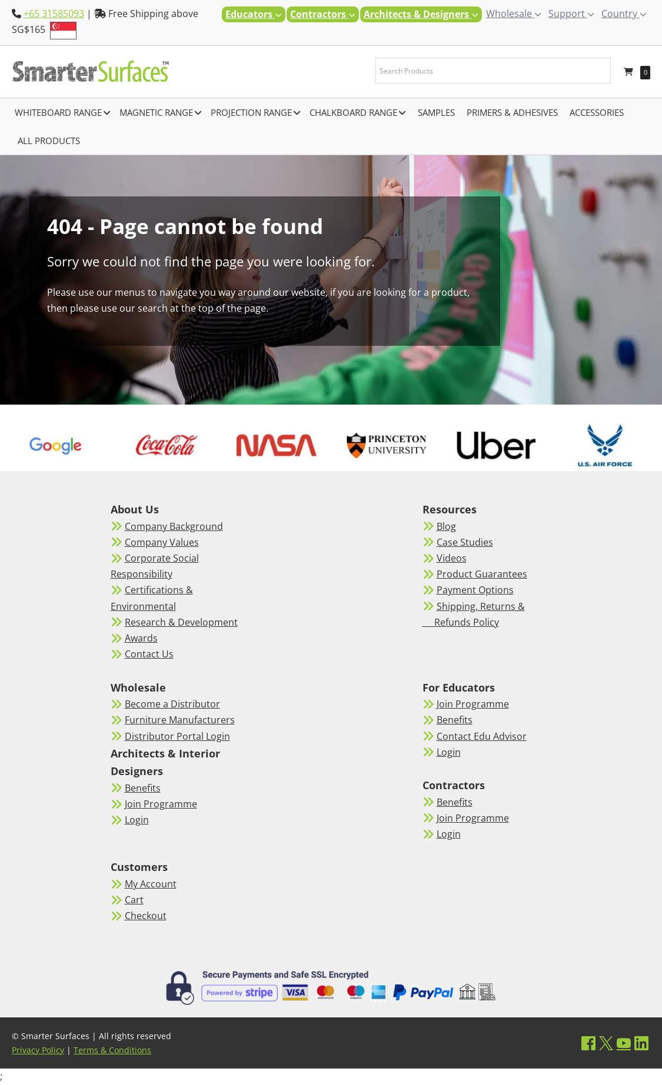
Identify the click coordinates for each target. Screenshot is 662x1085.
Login (137, 819)
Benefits (143, 788)
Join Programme (161, 803)
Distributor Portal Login (177, 736)
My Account (151, 883)
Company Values (162, 542)
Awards (141, 638)
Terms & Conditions (112, 1050)
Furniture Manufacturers (180, 719)
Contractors (322, 14)
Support (571, 13)
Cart (134, 899)
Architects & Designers (421, 14)
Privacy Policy (38, 1050)
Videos (452, 558)
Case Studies (465, 542)
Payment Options (475, 589)
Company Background (174, 526)
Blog (446, 526)
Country (624, 13)
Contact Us (149, 653)
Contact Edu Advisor (482, 736)
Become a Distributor (172, 703)
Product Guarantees (482, 573)
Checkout (146, 915)
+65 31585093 (54, 13)
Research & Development (181, 622)
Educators (253, 14)
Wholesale (513, 13)
